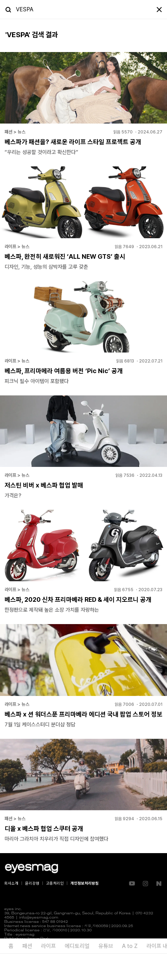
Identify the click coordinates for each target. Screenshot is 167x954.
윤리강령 (32, 883)
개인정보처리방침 (84, 883)
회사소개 (11, 883)
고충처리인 (55, 883)
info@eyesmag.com (38, 918)
